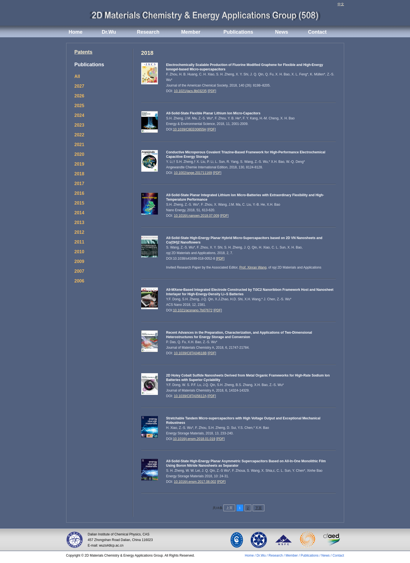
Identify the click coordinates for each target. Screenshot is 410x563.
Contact (317, 32)
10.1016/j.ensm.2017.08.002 (195, 482)
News (281, 32)
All (77, 76)
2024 (79, 115)
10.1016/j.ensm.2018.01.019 (194, 439)
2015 (79, 203)
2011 (79, 242)
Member (190, 32)
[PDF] (221, 482)
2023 (79, 125)
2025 (79, 105)
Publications (238, 32)
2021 (79, 144)
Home (76, 32)
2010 (79, 251)
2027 (79, 86)
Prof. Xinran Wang (253, 267)
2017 (79, 183)
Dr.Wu (109, 32)
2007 (79, 271)
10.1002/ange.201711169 (193, 173)
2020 (79, 154)
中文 (340, 4)
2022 (79, 134)
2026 (79, 96)
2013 (79, 222)
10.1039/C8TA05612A (190, 396)
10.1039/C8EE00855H (189, 129)
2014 (79, 212)
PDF (211, 91)
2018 (79, 173)
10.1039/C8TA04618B (190, 353)
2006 (79, 281)
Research (148, 32)
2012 (79, 232)
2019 (79, 164)
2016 (79, 193)
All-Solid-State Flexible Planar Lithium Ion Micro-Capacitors (213, 113)
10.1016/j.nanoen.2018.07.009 (196, 216)
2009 (79, 261)
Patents (83, 52)
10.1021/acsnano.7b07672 (192, 310)
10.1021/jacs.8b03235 (190, 91)
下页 (258, 508)
